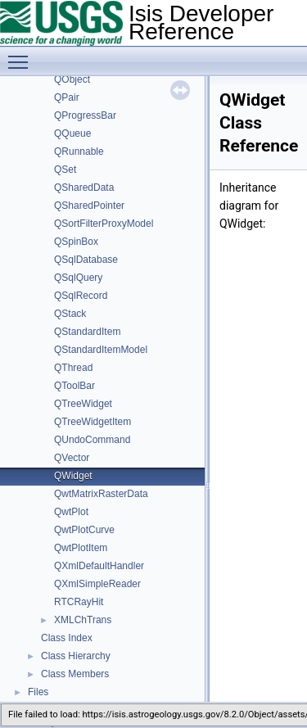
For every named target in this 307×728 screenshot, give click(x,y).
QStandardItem (87, 331)
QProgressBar (85, 115)
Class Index (67, 638)
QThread (73, 367)
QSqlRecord (80, 295)
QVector (71, 457)
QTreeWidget (83, 403)
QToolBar (74, 385)
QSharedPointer (89, 205)
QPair (66, 97)
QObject (72, 79)
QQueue (72, 133)
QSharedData (84, 187)
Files (38, 692)
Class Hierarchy (76, 656)
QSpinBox (76, 241)
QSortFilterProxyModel (103, 223)
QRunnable (79, 151)
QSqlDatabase (86, 259)
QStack (70, 313)
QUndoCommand (92, 439)
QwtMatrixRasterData (101, 494)
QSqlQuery (78, 277)
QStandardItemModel (100, 349)
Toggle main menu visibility (22, 55)
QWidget (73, 476)
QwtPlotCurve (84, 530)
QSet (65, 169)
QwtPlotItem (80, 548)
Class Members (75, 674)
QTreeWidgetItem (92, 421)
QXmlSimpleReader (97, 584)
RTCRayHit (78, 602)
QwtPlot (71, 512)
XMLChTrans (82, 620)
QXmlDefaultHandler (99, 566)
